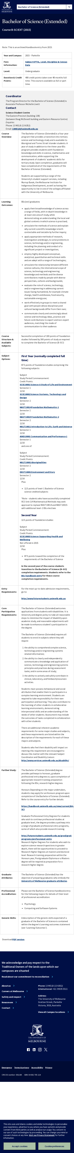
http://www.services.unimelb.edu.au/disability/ (45, 760)
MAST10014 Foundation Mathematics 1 (39, 407)
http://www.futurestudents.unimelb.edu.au (43, 598)
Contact (6, 1007)
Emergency (7, 1067)
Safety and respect (11, 996)
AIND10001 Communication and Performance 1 (43, 436)
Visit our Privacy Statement (42, 1135)
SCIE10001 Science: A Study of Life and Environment (46, 384)
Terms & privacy (21, 1067)
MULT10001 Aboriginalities (33, 462)
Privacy (48, 1067)
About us (6, 985)
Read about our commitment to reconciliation (25, 976)
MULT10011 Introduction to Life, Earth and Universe (46, 426)
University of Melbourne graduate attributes (44, 880)
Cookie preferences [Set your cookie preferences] (54, 1146)
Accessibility (37, 1067)
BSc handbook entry (31, 575)
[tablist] (44, 7)
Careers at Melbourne (13, 991)
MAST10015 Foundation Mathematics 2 (39, 416)
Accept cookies (19, 1146)
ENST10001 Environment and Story (37, 472)
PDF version (18, 939)
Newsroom (7, 1002)
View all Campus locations (51, 1012)
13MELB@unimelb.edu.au (25, 129)
